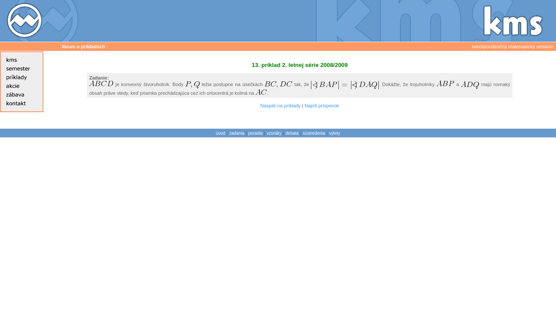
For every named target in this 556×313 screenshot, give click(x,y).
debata (292, 133)
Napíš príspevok (321, 105)
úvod (220, 133)
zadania (237, 133)
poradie (255, 133)
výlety (335, 133)
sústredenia (314, 133)
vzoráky (274, 133)
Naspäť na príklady (280, 105)
